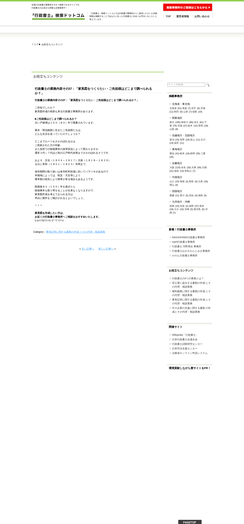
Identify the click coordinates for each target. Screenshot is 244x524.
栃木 (190, 125)
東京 (172, 122)
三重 (203, 153)
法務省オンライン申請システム (190, 353)
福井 (176, 143)
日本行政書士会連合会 (184, 339)
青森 (184, 108)
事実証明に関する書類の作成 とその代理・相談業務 (75, 231)
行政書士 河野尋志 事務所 (186, 246)
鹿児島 (197, 209)
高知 (191, 195)
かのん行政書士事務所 (184, 255)
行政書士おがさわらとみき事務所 (191, 250)
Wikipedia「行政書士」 (185, 334)
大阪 (172, 167)
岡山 (172, 185)
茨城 (180, 125)
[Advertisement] (97, 61)
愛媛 (172, 195)
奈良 (183, 167)
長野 (182, 139)
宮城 (203, 108)
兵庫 (193, 167)
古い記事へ (88, 248)
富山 (192, 139)
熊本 (201, 206)
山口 (172, 181)
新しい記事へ (106, 248)
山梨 (172, 129)
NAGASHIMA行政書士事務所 (188, 237)
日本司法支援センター (184, 348)
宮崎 (187, 209)
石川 (203, 139)
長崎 (172, 206)
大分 (176, 209)
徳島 (200, 195)
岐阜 (182, 153)
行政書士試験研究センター (187, 343)
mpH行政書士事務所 (183, 241)
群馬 (200, 125)
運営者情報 (182, 16)
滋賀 (176, 171)
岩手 (193, 108)
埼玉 (196, 122)
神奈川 (184, 122)
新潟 (172, 139)
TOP (168, 16)
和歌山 (188, 171)
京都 (204, 167)
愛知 (172, 153)
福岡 (191, 206)
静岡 (192, 153)
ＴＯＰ (35, 44)
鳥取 (191, 181)
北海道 (173, 108)
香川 (182, 195)
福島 (194, 111)
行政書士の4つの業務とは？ (188, 278)
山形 (185, 111)
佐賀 (182, 206)
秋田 (176, 111)
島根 (182, 181)
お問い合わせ (202, 16)
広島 (200, 181)
